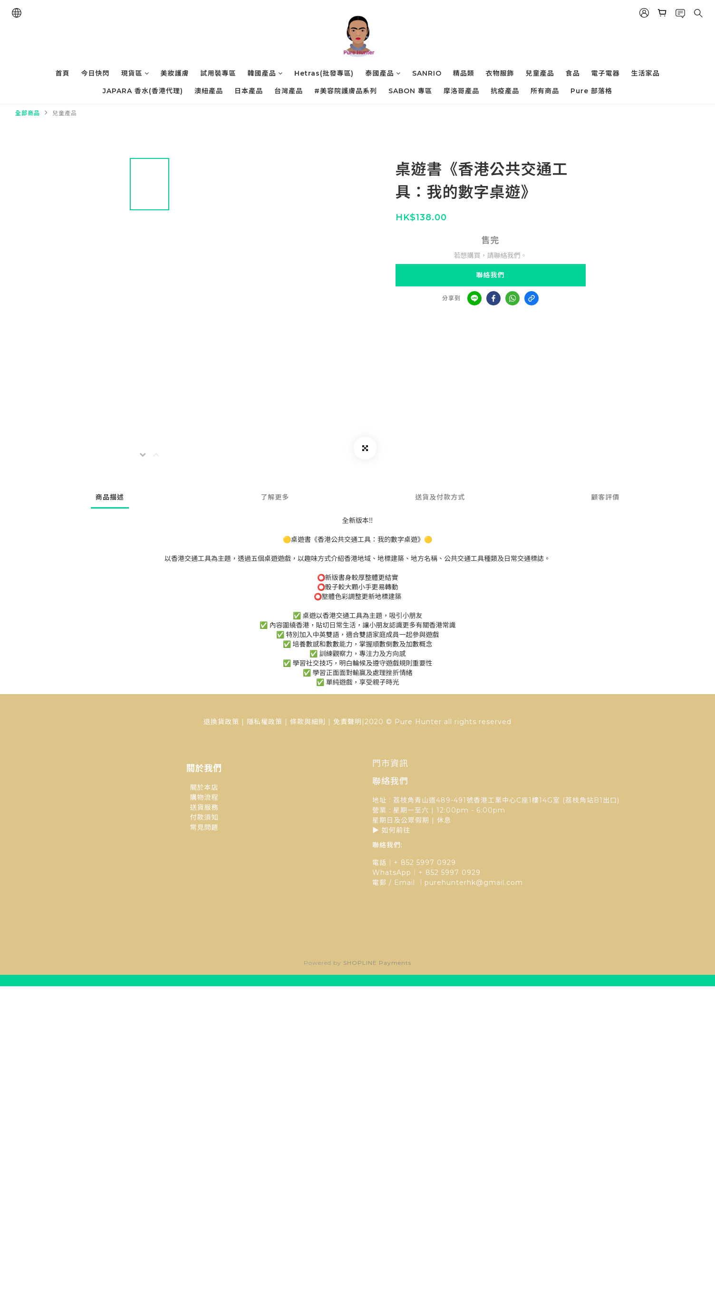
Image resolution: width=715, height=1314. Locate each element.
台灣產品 (288, 91)
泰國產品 (383, 73)
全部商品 (27, 113)
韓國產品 (265, 73)
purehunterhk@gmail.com (474, 882)
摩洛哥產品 (461, 91)
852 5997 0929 (453, 872)
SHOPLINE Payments (377, 962)
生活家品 (645, 73)
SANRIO (427, 73)
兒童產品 (540, 73)
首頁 (63, 73)
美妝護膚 (175, 73)
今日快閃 (95, 73)
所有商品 (545, 91)
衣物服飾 (500, 73)
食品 (573, 73)
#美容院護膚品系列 (345, 91)
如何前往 (396, 830)
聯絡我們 (490, 275)
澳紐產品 (208, 91)
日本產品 (248, 91)
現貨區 (135, 73)
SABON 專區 (410, 91)
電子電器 (605, 73)
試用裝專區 (218, 73)
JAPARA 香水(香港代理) (143, 91)
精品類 (463, 73)
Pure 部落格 (591, 91)
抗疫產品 (505, 91)
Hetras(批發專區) (324, 73)
